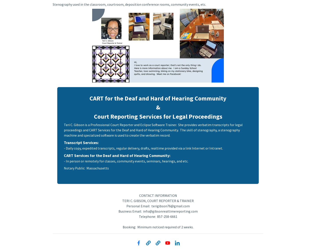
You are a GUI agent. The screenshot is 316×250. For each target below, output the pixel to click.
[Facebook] (138, 242)
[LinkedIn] (177, 242)
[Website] (148, 242)
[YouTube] (167, 242)
